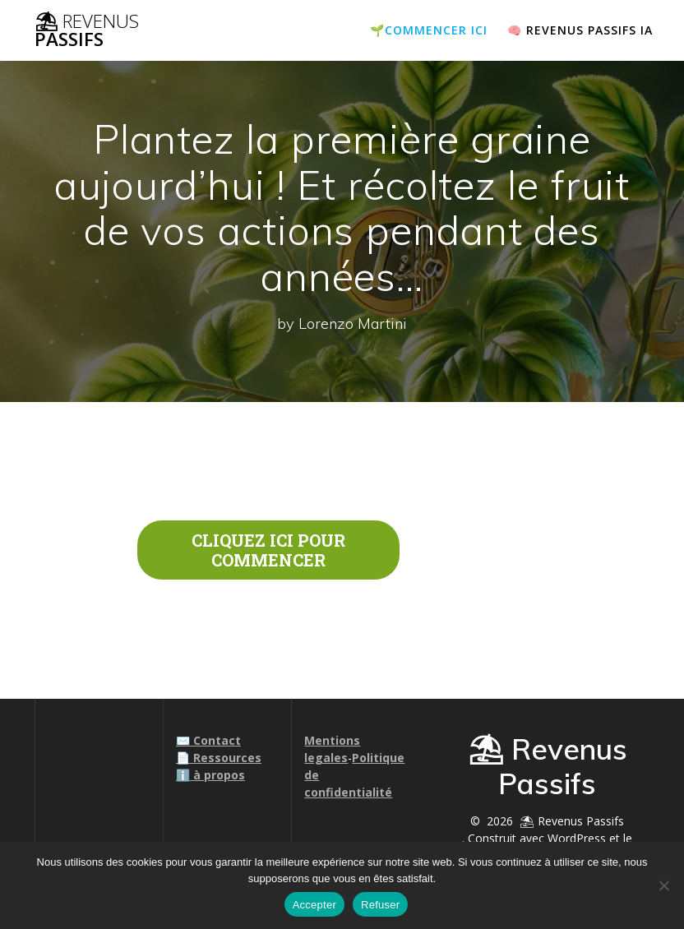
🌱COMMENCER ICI (429, 30)
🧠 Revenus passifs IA (580, 30)
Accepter (314, 905)
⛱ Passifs (87, 30)
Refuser (380, 905)
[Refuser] (663, 885)
